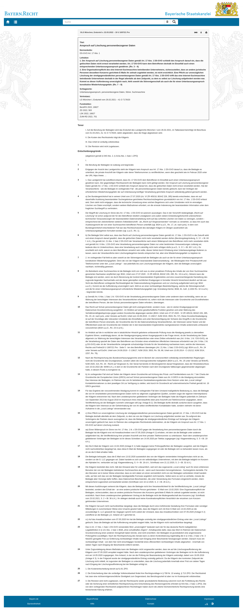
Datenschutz (150, 599)
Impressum (209, 599)
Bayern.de (33, 599)
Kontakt (150, 604)
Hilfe (92, 604)
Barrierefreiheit (33, 604)
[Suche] (113, 22)
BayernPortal (92, 599)
